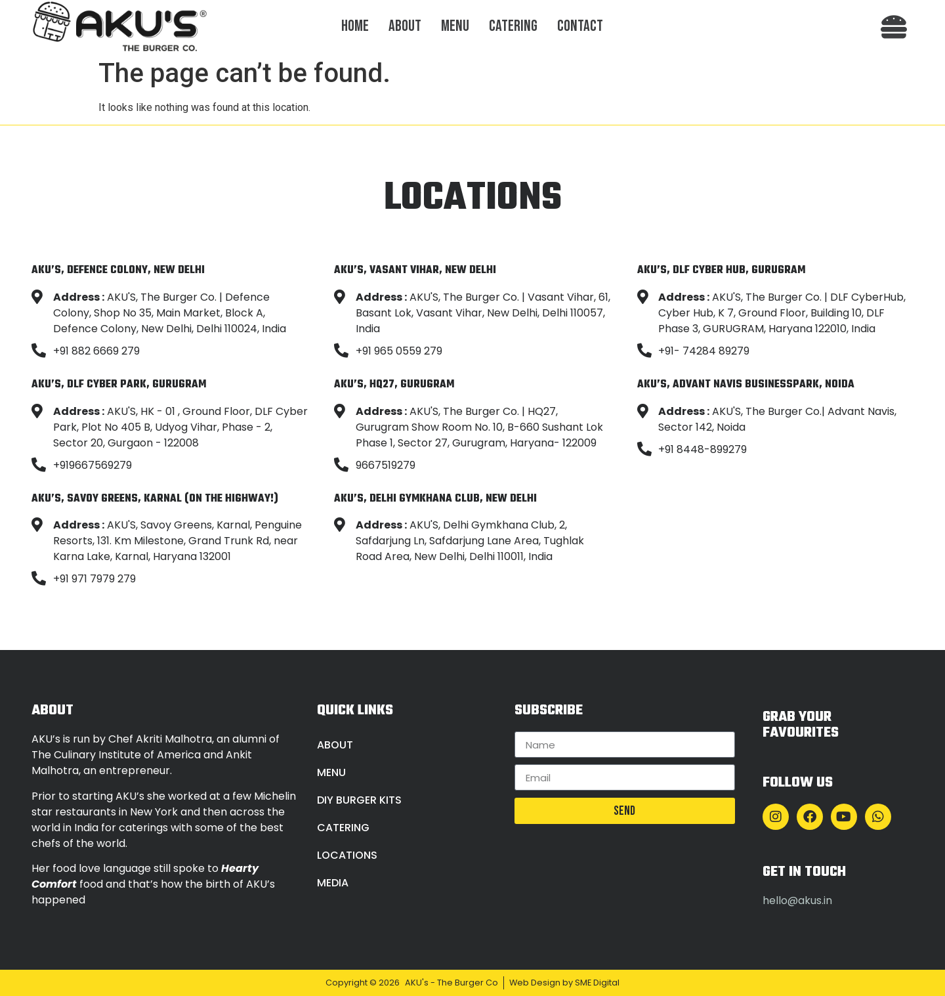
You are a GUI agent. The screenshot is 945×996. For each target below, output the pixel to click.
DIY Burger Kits (359, 800)
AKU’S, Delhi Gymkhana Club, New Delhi (435, 498)
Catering (513, 25)
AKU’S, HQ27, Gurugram (394, 384)
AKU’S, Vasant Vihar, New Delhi (415, 270)
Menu (455, 25)
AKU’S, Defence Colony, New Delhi (118, 270)
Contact (580, 25)
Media (332, 882)
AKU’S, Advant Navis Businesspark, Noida (745, 384)
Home (355, 25)
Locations (347, 855)
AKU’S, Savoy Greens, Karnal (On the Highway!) (155, 498)
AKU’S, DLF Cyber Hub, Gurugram (721, 270)
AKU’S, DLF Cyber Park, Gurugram (119, 384)
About (404, 25)
